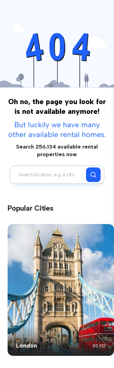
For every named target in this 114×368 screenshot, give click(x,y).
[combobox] (49, 174)
